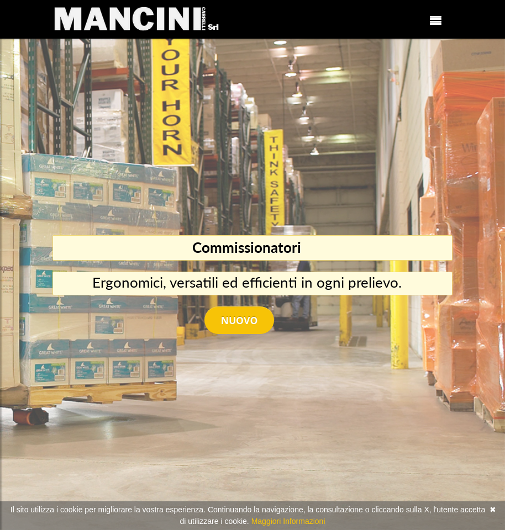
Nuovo (239, 320)
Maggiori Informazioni (288, 521)
